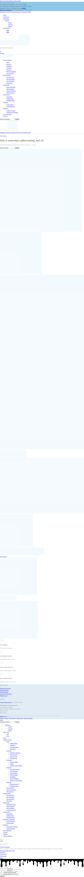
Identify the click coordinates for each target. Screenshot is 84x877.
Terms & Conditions (28, 718)
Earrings (9, 64)
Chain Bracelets (14, 786)
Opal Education (4, 692)
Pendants (9, 68)
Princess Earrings (11, 91)
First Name (3, 868)
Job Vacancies (19, 718)
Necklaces (9, 66)
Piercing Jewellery (11, 71)
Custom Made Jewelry (6, 702)
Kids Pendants (10, 89)
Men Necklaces (11, 79)
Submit (2, 876)
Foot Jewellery (10, 73)
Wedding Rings (11, 100)
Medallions (13, 777)
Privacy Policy (12, 718)
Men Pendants (10, 81)
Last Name (3, 870)
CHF (8, 734)
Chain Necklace (14, 762)
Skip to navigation (5, 1)
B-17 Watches (3, 556)
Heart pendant (14, 773)
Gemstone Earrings (15, 753)
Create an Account (5, 847)
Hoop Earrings (14, 754)
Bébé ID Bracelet (11, 87)
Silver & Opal (10, 791)
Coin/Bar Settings (15, 769)
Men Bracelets (10, 77)
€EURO (24, 8)
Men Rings (9, 83)
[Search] (7, 119)
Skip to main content (15, 1)
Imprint (7, 718)
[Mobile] (11, 874)
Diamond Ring (13, 743)
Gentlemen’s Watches (12, 112)
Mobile (2, 874)
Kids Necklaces (11, 93)
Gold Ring (12, 745)
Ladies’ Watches (11, 110)
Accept (13, 850)
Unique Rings (10, 104)
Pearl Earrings (13, 756)
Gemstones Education (6, 694)
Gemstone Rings (14, 747)
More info (5, 850)
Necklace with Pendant (16, 765)
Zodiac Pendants (14, 778)
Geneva (3, 716)
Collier (11, 764)
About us (2, 718)
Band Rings (9, 97)
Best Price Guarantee (6, 10)
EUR (8, 736)
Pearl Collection (11, 106)
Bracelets (9, 70)
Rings (8, 62)
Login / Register (7, 836)
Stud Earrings (13, 758)
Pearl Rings (13, 749)
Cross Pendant (14, 771)
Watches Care (3, 695)
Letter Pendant (14, 775)
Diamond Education (5, 688)
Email (2, 872)
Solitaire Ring (10, 99)
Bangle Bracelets (14, 784)
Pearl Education (4, 690)
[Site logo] (9, 44)
